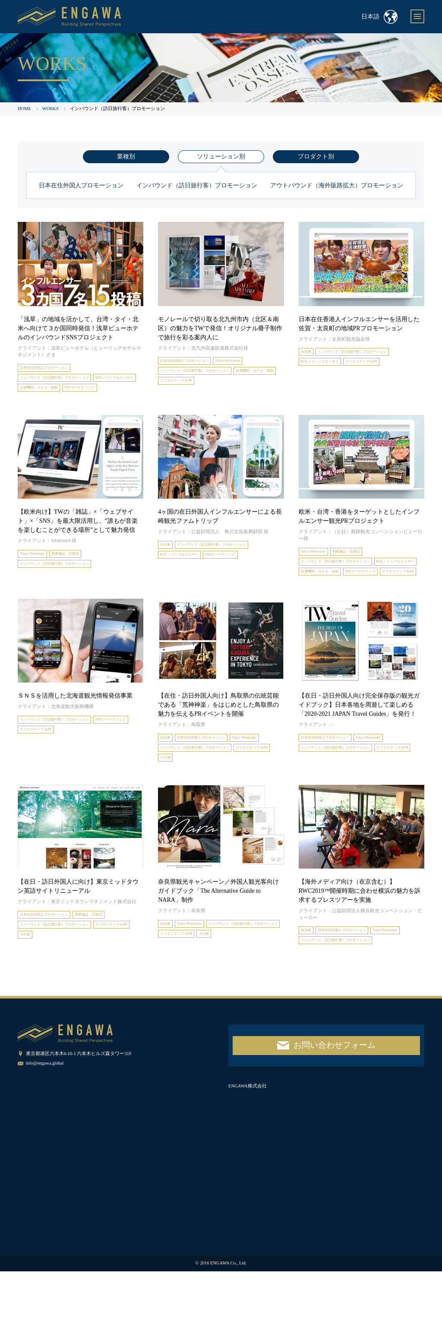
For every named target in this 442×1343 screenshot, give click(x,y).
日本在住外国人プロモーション (81, 185)
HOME (24, 108)
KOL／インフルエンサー (46, 392)
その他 (219, 811)
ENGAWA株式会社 (247, 1157)
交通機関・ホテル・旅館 (106, 392)
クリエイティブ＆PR (242, 386)
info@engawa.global (45, 1135)
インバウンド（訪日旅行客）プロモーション (196, 185)
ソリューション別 (221, 156)
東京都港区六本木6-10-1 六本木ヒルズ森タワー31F (79, 1125)
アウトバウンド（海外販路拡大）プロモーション (336, 185)
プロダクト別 (316, 156)
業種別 (126, 156)
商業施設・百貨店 (80, 573)
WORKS (50, 108)
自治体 (308, 353)
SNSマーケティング (41, 404)
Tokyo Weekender (251, 362)
